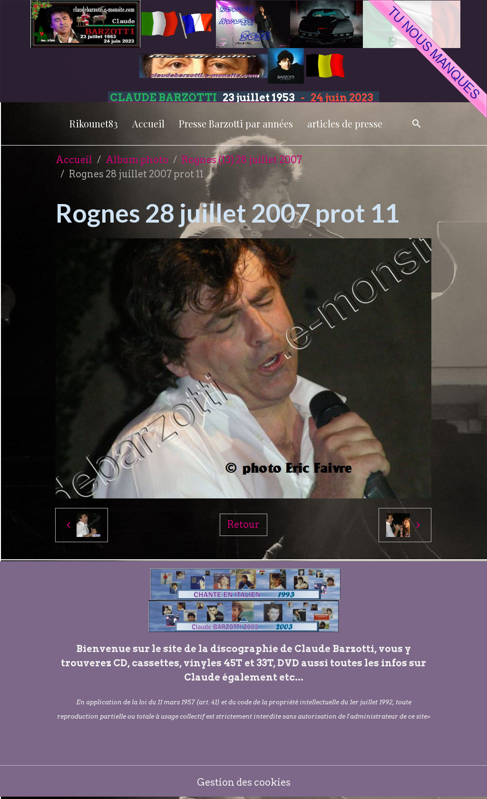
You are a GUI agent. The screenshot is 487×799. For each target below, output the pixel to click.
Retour (243, 524)
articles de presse (344, 123)
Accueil (148, 123)
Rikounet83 (93, 123)
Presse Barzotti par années (236, 123)
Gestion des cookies (244, 782)
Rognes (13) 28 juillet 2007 (242, 160)
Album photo (137, 160)
